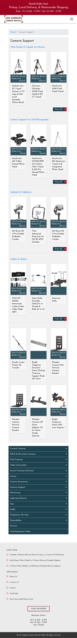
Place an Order (38, 608)
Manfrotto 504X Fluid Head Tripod (57, 88)
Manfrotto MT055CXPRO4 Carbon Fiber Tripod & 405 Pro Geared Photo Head (38, 166)
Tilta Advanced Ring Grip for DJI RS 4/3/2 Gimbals (38, 236)
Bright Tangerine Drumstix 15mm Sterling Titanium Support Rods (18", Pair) (38, 370)
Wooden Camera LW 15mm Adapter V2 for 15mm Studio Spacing (37, 427)
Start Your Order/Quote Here (21, 599)
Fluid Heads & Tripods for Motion (27, 47)
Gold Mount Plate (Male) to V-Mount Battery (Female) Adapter (35, 560)
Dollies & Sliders (18, 259)
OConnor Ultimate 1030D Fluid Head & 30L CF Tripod (37, 91)
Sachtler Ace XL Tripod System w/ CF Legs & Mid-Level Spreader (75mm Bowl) (18, 94)
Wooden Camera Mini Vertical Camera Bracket (58, 367)
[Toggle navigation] (71, 19)
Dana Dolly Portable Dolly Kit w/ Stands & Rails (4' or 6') (38, 303)
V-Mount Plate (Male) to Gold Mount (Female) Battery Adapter (35, 566)
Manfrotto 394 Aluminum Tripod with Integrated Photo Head (58, 164)
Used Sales (14, 593)
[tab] (38, 448)
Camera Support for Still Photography (29, 119)
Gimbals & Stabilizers (21, 192)
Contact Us (14, 582)
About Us (13, 577)
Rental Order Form (38, 4)
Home (13, 32)
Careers (13, 588)
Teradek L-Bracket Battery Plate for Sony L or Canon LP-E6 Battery (37, 555)
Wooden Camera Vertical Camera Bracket (15, 424)
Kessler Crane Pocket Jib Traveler (18, 365)
